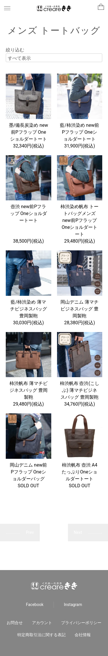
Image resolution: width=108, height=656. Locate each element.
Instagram (73, 604)
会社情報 (83, 634)
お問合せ (15, 622)
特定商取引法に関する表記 (41, 634)
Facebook (34, 604)
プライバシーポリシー (81, 622)
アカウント (42, 622)
